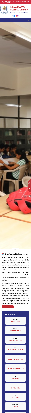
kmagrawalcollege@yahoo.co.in (22, 1)
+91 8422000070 (6, 1)
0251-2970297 (6, 2)
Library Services (8, 307)
